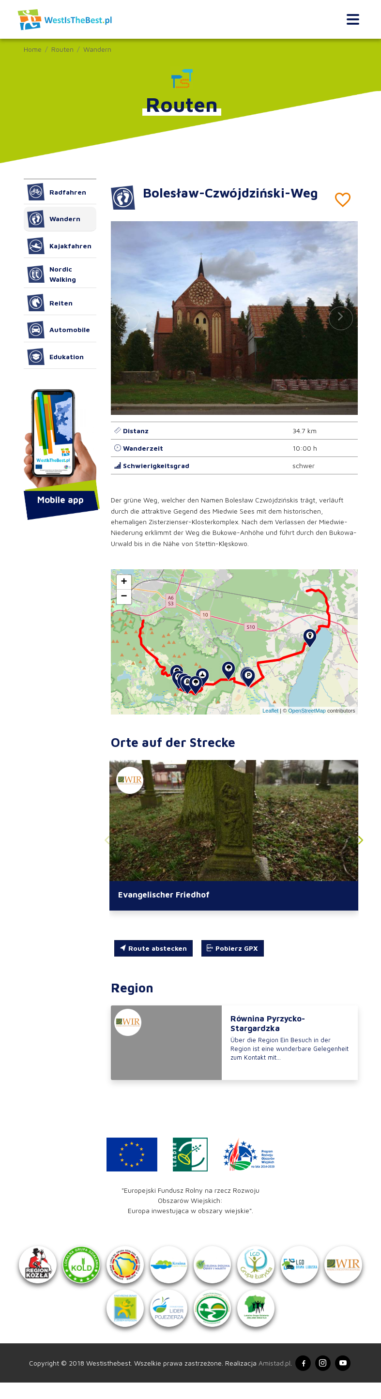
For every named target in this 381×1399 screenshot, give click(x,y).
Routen (62, 49)
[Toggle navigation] (353, 20)
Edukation (55, 356)
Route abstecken (153, 949)
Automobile (59, 329)
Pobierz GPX (232, 949)
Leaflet (270, 711)
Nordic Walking (51, 274)
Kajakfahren (59, 246)
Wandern (97, 49)
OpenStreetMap (307, 711)
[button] (341, 318)
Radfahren (57, 191)
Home (33, 49)
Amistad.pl (272, 1379)
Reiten (50, 302)
